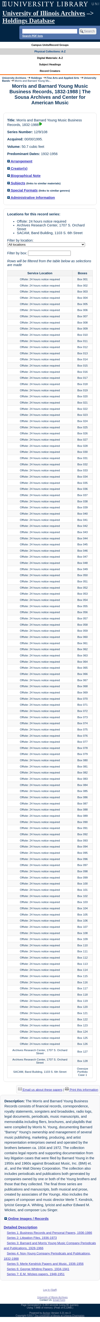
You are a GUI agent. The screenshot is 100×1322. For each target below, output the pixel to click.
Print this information (81, 1089)
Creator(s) (17, 168)
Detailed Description (20, 1227)
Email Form (59, 1300)
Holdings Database (28, 20)
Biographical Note (24, 176)
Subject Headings (50, 64)
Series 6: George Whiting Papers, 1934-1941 (38, 1269)
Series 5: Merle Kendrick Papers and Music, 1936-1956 (45, 1264)
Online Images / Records (26, 1219)
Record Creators (50, 70)
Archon (46, 1313)
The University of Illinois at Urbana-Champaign (60, 1315)
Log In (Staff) (50, 1290)
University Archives (14, 77)
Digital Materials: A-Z (50, 57)
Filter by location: (20, 240)
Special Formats (22, 190)
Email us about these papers (40, 1089)
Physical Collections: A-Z (49, 51)
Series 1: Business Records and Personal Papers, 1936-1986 (49, 1233)
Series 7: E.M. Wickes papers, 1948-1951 (35, 1274)
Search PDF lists (32, 35)
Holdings (36, 77)
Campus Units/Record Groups (50, 45)
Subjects (16, 183)
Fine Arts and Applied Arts (63, 77)
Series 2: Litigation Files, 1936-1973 (32, 1238)
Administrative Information (31, 198)
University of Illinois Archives (43, 13)
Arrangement (19, 161)
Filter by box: (17, 253)
